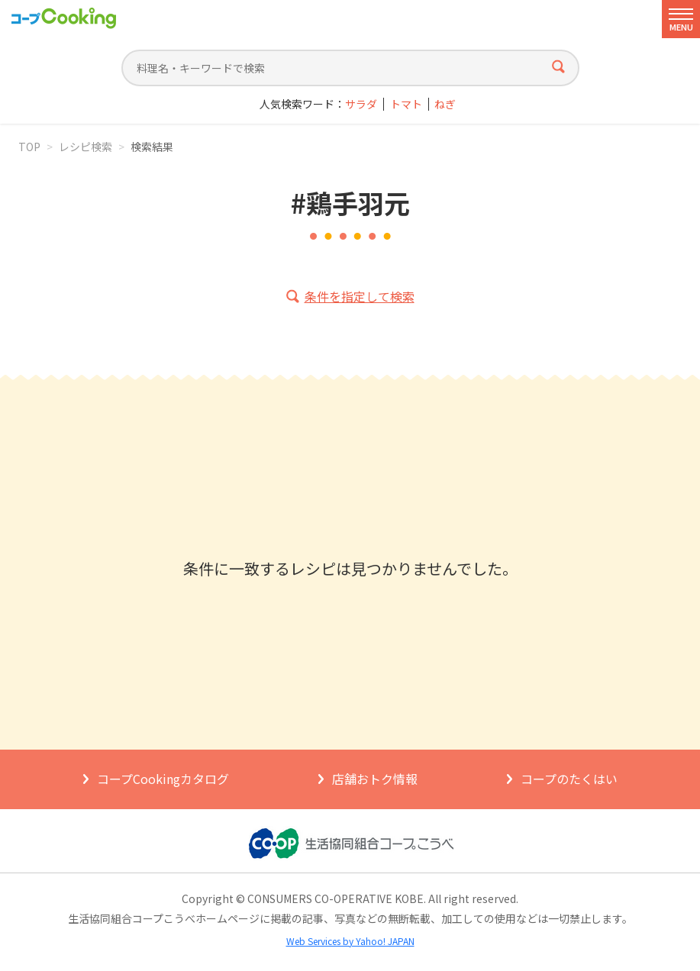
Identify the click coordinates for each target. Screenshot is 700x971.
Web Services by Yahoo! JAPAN (350, 940)
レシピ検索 (85, 146)
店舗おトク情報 (375, 778)
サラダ (361, 104)
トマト (406, 104)
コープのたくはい (569, 778)
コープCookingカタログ (163, 778)
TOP (29, 146)
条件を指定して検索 (360, 296)
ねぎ (445, 104)
